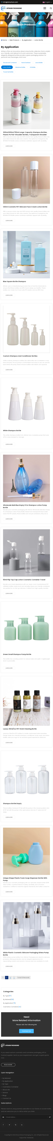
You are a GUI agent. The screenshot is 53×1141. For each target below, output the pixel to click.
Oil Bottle (32, 67)
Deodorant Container (10, 63)
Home (5, 40)
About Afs (5, 1089)
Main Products (14, 40)
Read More (8, 1065)
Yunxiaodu (30, 1138)
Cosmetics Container (9, 1086)
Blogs (3, 1095)
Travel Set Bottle (8, 72)
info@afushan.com (9, 2)
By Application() (9, 1003)
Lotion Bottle (38, 40)
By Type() (7, 996)
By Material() (8, 999)
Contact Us (26, 1031)
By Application (27, 40)
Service (4, 1092)
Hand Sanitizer (26, 63)
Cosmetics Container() (12, 1007)
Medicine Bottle (20, 67)
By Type (4, 1084)
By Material (6, 1078)
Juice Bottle (39, 63)
